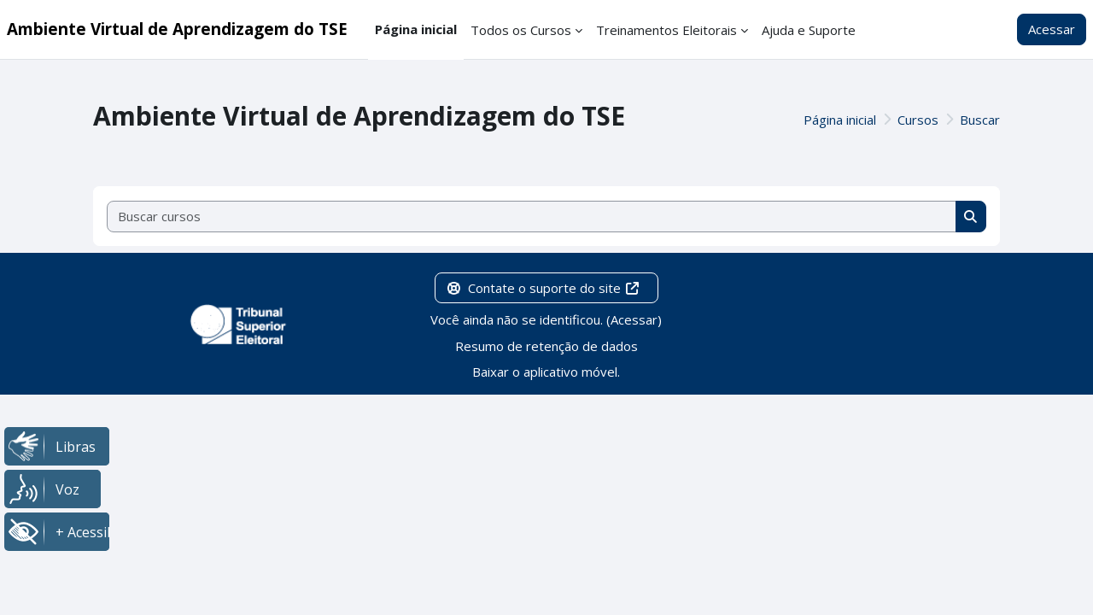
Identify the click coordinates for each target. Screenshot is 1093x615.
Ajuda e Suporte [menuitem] (809, 29)
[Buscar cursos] (532, 216)
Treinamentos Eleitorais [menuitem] (666, 29)
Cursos (917, 119)
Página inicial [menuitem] (416, 29)
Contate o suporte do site (543, 287)
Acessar (1051, 29)
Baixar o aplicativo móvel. (546, 371)
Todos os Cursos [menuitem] (521, 29)
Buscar (980, 119)
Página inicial (840, 119)
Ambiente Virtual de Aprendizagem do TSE (177, 28)
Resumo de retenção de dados (546, 345)
